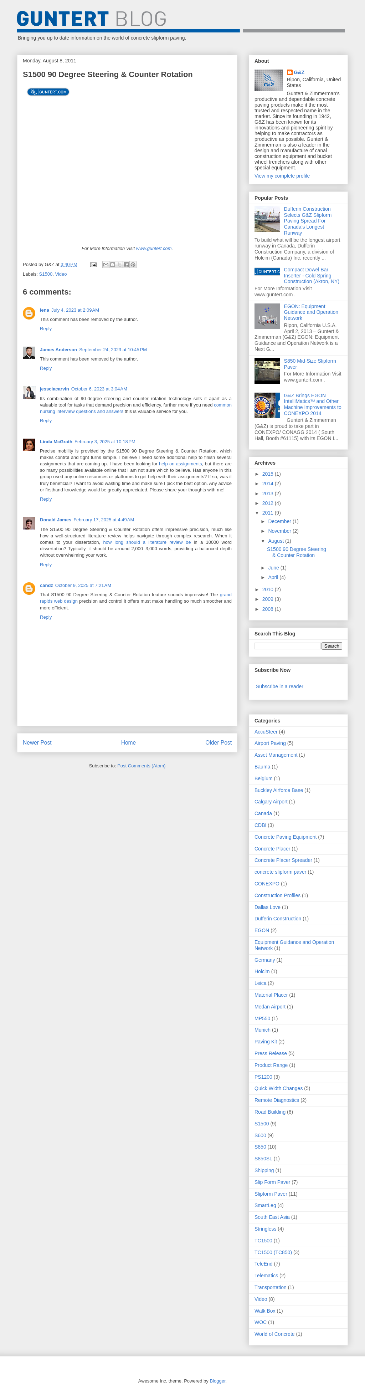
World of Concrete (275, 1334)
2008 (268, 609)
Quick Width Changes (279, 1088)
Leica (260, 983)
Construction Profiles (277, 895)
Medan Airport (270, 1007)
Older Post (218, 743)
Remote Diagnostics (277, 1100)
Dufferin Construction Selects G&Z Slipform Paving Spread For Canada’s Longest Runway (308, 221)
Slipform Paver (271, 1194)
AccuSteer (266, 732)
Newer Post (37, 743)
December (280, 521)
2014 (268, 483)
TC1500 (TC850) (273, 1252)
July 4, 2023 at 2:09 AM (75, 310)
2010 (268, 589)
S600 (260, 1135)
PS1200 (263, 1077)
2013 (268, 493)
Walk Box (265, 1311)
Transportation (271, 1287)
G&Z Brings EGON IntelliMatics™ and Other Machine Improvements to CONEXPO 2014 (312, 404)
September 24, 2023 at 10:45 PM (113, 349)
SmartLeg (265, 1205)
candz (46, 585)
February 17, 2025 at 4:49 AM (103, 519)
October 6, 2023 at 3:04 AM (99, 389)
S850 (260, 1147)
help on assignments (180, 463)
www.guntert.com (154, 248)
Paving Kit (266, 1041)
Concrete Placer (272, 849)
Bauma (262, 767)
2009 (268, 599)
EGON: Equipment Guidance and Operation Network (311, 312)
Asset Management (276, 755)
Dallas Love (268, 907)
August (276, 541)
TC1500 (263, 1240)
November (280, 531)
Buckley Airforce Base (279, 790)
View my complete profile (282, 176)
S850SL (263, 1158)
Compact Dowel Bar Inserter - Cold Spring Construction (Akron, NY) (312, 276)
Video (61, 274)
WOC (261, 1322)
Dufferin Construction (278, 918)
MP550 (262, 1018)
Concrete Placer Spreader (283, 860)
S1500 (46, 274)
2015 (268, 474)
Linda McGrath (56, 441)
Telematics (266, 1275)
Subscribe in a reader (279, 686)
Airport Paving (270, 743)
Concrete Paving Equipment (286, 837)
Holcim (262, 971)
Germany (265, 960)
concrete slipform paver (281, 872)
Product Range (271, 1065)
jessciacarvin (54, 389)
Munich (263, 1030)
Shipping (264, 1170)
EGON (262, 930)
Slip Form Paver (272, 1182)
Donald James (55, 519)
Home (128, 743)
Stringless (265, 1229)
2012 (268, 503)
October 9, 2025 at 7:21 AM (83, 585)
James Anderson (58, 349)
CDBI (260, 825)
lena (44, 310)
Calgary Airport (271, 801)
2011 (268, 513)
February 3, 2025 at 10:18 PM (104, 441)
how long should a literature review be (148, 542)
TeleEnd (264, 1264)
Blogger (217, 1381)
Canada (263, 813)
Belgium (264, 778)
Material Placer (271, 995)
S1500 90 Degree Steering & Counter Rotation (296, 552)
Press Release (271, 1053)
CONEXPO (267, 883)
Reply (46, 328)
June (274, 568)
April (273, 577)
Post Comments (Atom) (141, 765)
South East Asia (272, 1217)
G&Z (299, 72)
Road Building (270, 1112)
